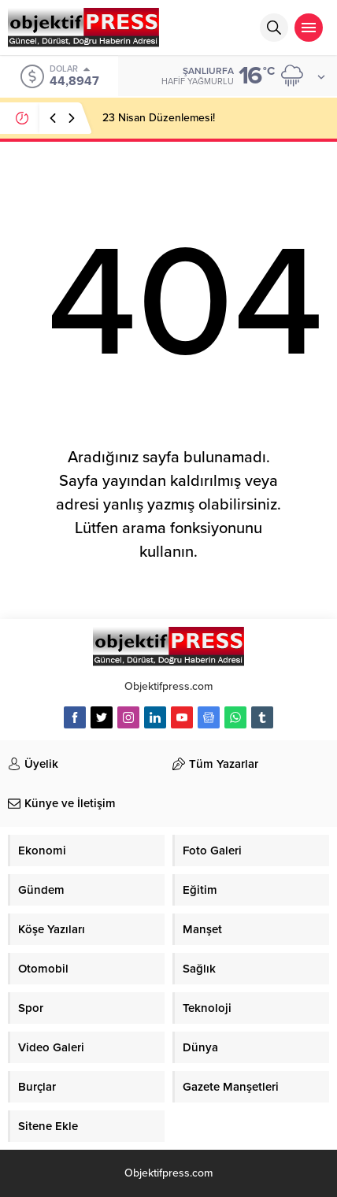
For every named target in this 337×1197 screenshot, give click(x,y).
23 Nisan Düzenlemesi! (158, 117)
